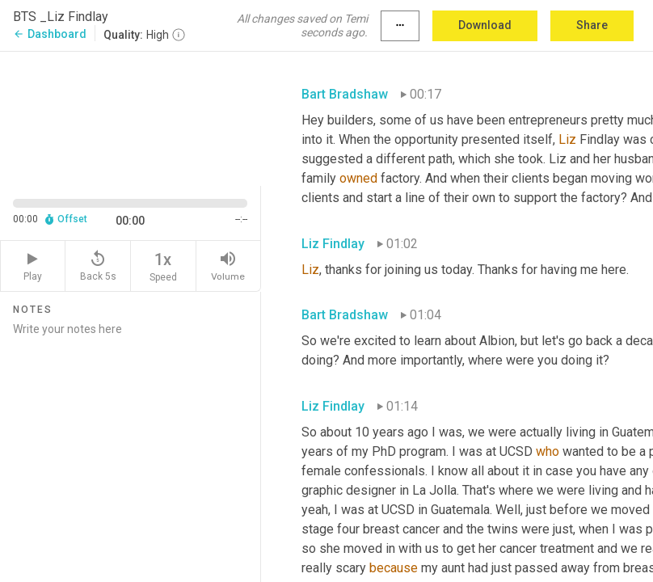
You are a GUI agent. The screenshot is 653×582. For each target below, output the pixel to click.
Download (485, 25)
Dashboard (49, 33)
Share (592, 25)
